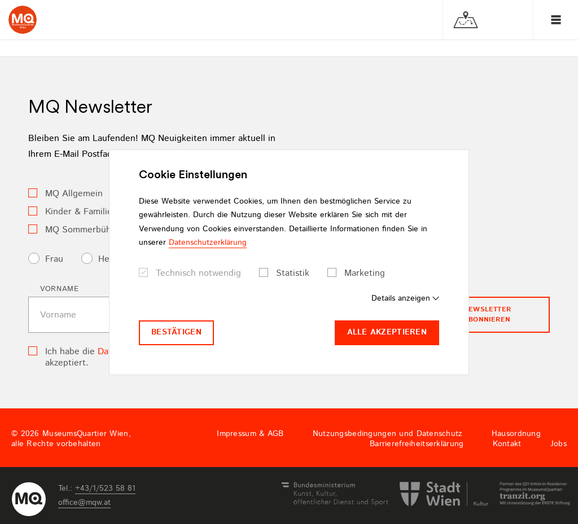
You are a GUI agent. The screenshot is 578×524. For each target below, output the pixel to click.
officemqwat (84, 502)
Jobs (558, 444)
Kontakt (507, 444)
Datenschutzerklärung (208, 242)
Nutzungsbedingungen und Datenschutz (388, 434)
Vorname (59, 289)
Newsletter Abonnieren (487, 314)
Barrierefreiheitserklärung (416, 444)
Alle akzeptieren (387, 332)
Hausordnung (516, 434)
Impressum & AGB (250, 434)
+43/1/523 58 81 (105, 488)
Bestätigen (176, 332)
